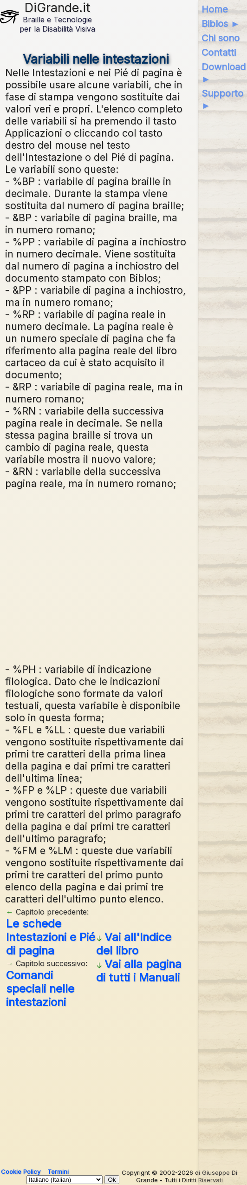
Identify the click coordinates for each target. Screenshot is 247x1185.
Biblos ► (221, 23)
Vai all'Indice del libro (133, 943)
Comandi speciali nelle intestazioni (40, 988)
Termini (58, 1171)
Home (215, 9)
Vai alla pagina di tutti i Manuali (139, 970)
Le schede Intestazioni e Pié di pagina (50, 937)
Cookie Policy (20, 1171)
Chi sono (221, 38)
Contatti (219, 52)
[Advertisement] (96, 575)
